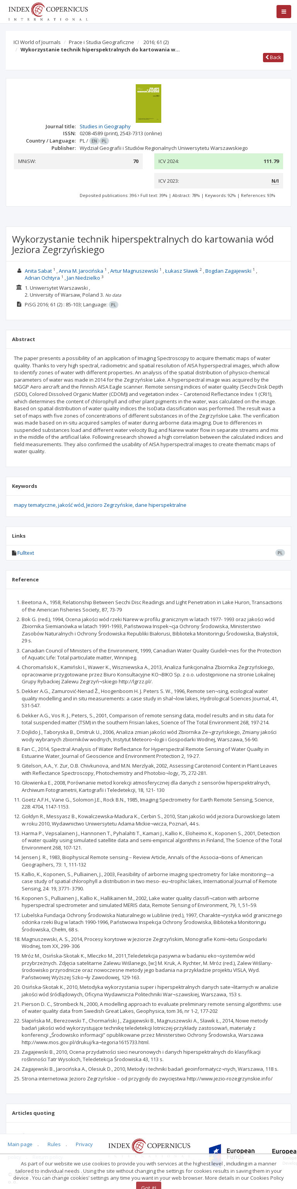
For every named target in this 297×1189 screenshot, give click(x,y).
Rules (54, 1144)
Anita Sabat (38, 270)
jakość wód (71, 504)
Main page (20, 1144)
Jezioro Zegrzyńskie (109, 504)
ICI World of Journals (37, 42)
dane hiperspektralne (160, 504)
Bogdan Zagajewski (228, 270)
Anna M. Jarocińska (81, 270)
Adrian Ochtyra (42, 277)
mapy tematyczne (35, 504)
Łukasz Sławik (181, 270)
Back (273, 57)
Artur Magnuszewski (134, 270)
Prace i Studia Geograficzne (101, 42)
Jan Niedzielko (83, 277)
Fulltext (25, 552)
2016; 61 (156, 42)
